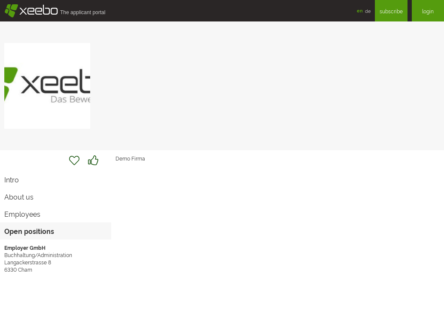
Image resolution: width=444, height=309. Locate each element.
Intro (11, 179)
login (428, 11)
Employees (22, 213)
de (368, 10)
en (360, 10)
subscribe (391, 11)
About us (18, 196)
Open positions (29, 231)
